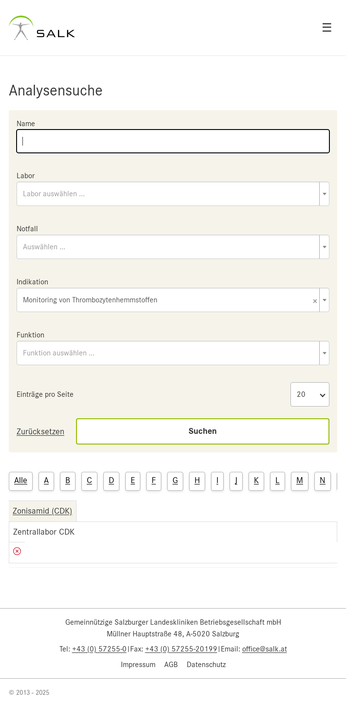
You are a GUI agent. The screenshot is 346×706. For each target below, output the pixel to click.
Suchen (203, 431)
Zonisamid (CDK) (42, 511)
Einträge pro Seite (45, 394)
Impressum (138, 664)
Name (26, 123)
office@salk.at (264, 649)
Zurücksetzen (40, 431)
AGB (171, 664)
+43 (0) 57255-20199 (181, 649)
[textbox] (173, 194)
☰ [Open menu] (327, 28)
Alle (20, 480)
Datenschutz (206, 664)
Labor (26, 175)
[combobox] (173, 194)
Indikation (32, 282)
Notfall (27, 228)
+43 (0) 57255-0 (99, 649)
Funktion (30, 335)
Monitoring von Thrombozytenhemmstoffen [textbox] (170, 301)
